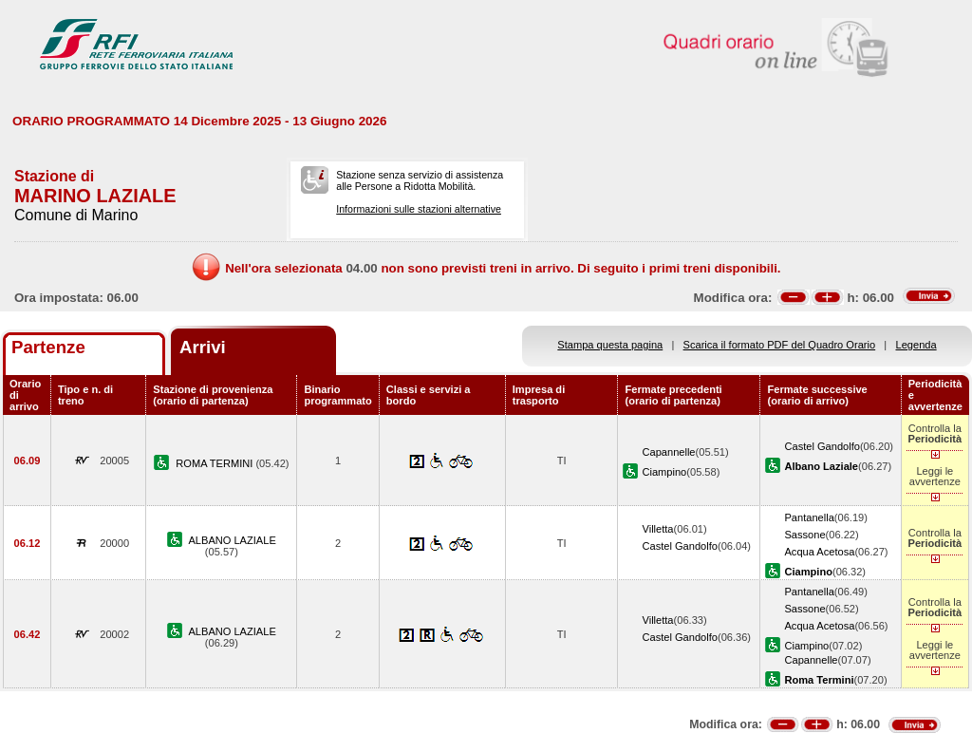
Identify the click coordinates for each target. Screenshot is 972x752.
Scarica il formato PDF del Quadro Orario (779, 344)
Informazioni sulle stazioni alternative (418, 209)
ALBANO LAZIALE (231, 540)
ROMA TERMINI (215, 463)
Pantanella (808, 517)
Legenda (916, 344)
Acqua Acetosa (819, 551)
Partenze (48, 347)
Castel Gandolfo (821, 446)
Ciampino (664, 472)
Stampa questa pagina (610, 344)
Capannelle (668, 452)
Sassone (804, 534)
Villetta (657, 529)
